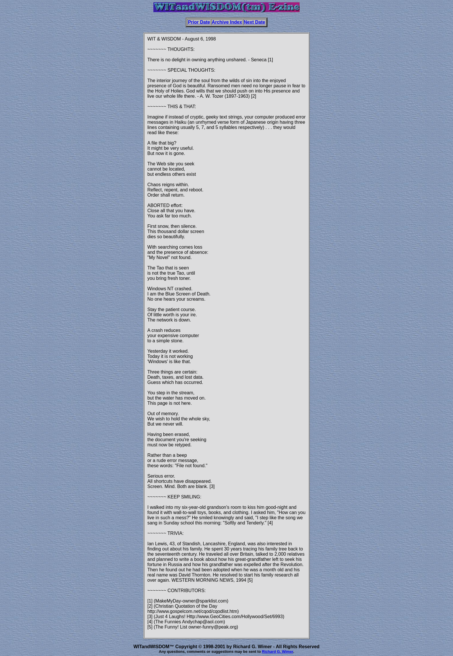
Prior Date (199, 22)
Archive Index (227, 22)
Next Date (254, 22)
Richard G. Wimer (277, 651)
